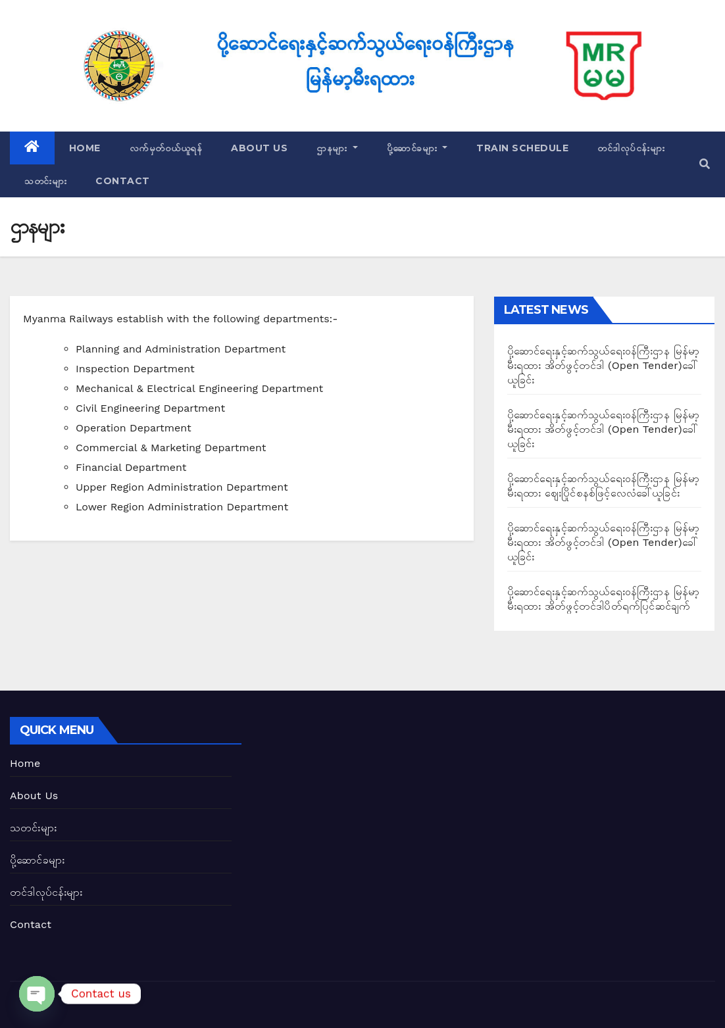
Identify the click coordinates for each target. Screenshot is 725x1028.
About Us (259, 148)
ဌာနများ (337, 148)
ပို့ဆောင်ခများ (417, 148)
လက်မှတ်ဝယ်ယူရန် (166, 148)
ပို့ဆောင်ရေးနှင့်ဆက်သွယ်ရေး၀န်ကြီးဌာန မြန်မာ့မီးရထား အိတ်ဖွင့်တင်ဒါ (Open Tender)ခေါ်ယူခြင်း (603, 365)
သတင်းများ (45, 181)
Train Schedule (522, 148)
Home (85, 148)
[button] (704, 164)
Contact (122, 181)
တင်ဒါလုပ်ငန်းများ (630, 148)
